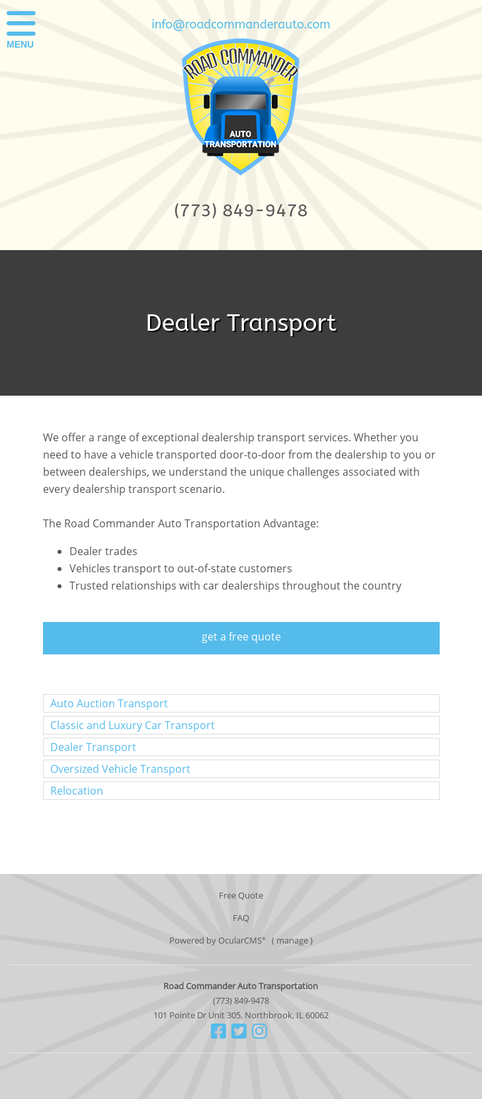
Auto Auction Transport (109, 703)
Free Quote (241, 895)
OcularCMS (242, 940)
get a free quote (241, 636)
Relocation (76, 790)
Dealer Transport (93, 747)
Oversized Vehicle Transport (120, 769)
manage (292, 940)
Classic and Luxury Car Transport (132, 725)
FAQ (241, 918)
